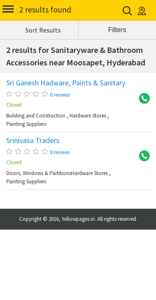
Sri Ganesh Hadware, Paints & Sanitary (65, 83)
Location (142, 10)
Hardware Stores (87, 115)
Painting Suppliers (26, 124)
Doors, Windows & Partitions (38, 173)
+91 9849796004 (141, 156)
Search (128, 10)
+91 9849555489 (141, 98)
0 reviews (60, 94)
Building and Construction (35, 115)
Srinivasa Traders (32, 140)
